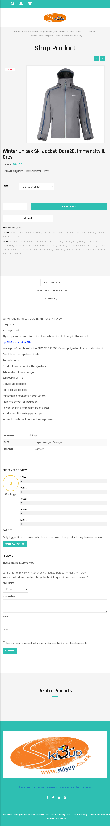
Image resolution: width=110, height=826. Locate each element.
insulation (8, 245)
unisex (69, 249)
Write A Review (14, 544)
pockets (61, 245)
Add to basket (69, 206)
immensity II (92, 241)
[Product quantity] (15, 206)
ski (99, 245)
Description (52, 282)
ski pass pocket (20, 249)
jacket (18, 245)
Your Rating (8, 583)
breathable (56, 241)
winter (18, 253)
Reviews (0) (52, 298)
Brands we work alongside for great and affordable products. (53, 31)
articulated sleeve (39, 241)
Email (6, 629)
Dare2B (91, 31)
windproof (8, 253)
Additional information (52, 290)
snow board (45, 249)
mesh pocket (49, 245)
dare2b (67, 241)
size (6, 186)
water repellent (83, 249)
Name (6, 616)
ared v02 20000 (19, 241)
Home (17, 31)
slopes (34, 249)
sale (80, 245)
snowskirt (59, 249)
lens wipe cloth (32, 245)
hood (81, 241)
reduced (72, 245)
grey (75, 241)
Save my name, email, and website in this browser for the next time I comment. (46, 643)
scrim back (90, 245)
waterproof (99, 249)
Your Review (9, 596)
